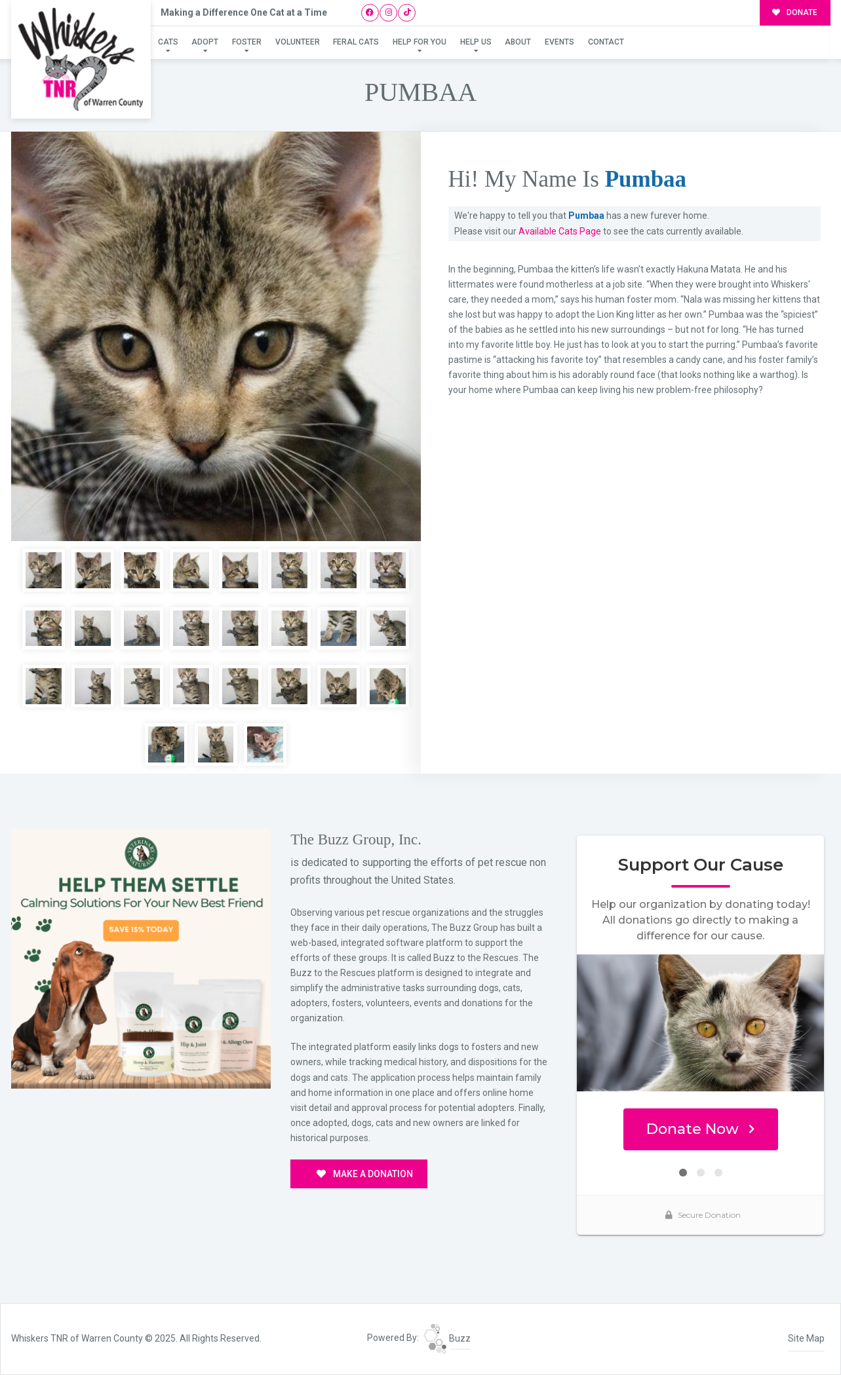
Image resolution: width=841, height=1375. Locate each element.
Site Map (806, 1338)
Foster (247, 42)
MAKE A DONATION (365, 1174)
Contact (606, 42)
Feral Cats (356, 42)
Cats (168, 42)
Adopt (204, 42)
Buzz (447, 1338)
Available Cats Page (559, 231)
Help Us (476, 42)
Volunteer (297, 42)
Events (559, 42)
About (518, 42)
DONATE (794, 12)
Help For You (419, 42)
